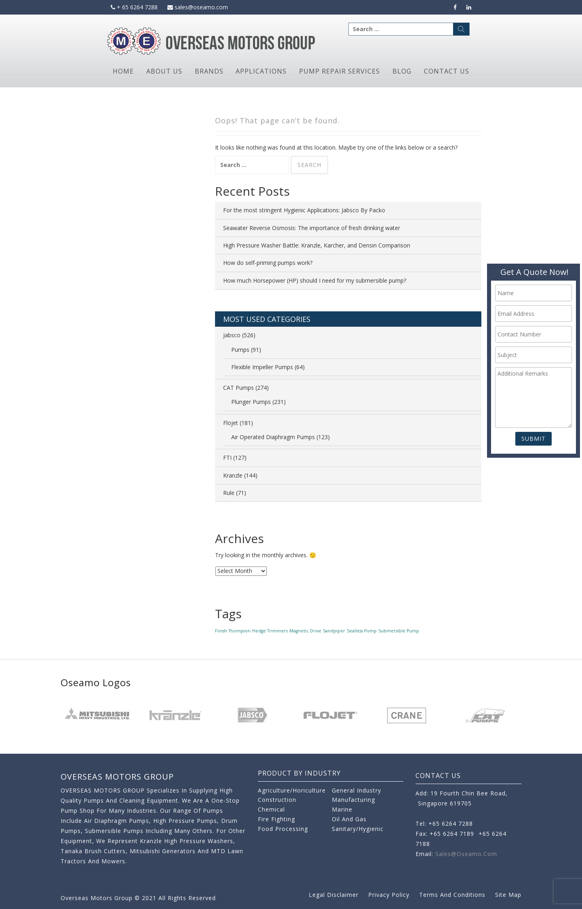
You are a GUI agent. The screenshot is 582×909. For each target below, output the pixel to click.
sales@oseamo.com (197, 7)
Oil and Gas (349, 819)
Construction (277, 799)
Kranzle (232, 475)
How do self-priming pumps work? (267, 262)
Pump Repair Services (339, 71)
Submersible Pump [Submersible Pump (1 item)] (398, 631)
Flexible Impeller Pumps (262, 367)
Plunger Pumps (251, 402)
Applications (261, 71)
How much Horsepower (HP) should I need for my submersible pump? (314, 280)
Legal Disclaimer (333, 894)
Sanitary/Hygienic (358, 829)
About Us (164, 71)
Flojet (230, 423)
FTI (227, 457)
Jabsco (231, 335)
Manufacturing (353, 799)
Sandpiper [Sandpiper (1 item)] (334, 631)
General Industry (356, 790)
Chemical (271, 809)
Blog (401, 71)
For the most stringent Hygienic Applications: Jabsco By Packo (304, 210)
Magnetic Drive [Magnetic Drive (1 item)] (305, 631)
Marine (342, 809)
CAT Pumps (238, 387)
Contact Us (446, 71)
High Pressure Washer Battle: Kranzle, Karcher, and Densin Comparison (316, 245)
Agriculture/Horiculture (292, 790)
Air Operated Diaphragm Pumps (273, 437)
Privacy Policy (388, 894)
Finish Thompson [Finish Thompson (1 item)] (233, 631)
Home (123, 71)
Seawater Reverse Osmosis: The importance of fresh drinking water (311, 228)
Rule (228, 493)
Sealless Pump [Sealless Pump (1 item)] (362, 631)
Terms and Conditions (452, 894)
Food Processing (283, 829)
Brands (209, 71)
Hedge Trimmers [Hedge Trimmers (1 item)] (270, 631)
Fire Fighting (276, 819)
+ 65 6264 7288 (134, 7)
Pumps (240, 349)
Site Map (508, 894)
